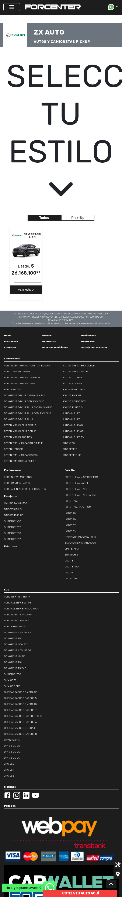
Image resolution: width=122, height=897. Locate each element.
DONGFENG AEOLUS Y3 (17, 632)
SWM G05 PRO (12, 686)
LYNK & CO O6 (12, 745)
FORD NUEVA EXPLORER (18, 614)
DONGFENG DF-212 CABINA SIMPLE (24, 395)
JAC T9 (69, 572)
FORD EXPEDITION (14, 626)
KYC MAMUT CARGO (74, 389)
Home (7, 335)
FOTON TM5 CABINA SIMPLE (20, 461)
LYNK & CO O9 (12, 757)
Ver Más (26, 289)
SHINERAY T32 (12, 527)
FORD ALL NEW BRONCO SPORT (22, 608)
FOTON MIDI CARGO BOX (18, 437)
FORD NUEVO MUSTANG (18, 477)
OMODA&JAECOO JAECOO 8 (20, 733)
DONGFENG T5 (12, 638)
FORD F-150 (72, 500)
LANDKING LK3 (71, 413)
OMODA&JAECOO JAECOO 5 (20, 698)
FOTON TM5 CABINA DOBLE (79, 365)
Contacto (10, 347)
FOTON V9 (70, 530)
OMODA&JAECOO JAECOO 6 (20, 721)
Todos (44, 218)
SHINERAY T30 (12, 674)
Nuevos (47, 335)
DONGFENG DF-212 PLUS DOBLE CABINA (27, 413)
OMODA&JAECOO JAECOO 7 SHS (23, 716)
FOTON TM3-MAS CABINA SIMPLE (23, 443)
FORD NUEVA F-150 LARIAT (80, 494)
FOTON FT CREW (72, 383)
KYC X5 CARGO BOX (74, 401)
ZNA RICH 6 (71, 554)
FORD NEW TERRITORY (17, 596)
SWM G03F (10, 680)
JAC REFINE (70, 449)
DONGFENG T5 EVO (15, 668)
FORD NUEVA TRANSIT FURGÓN (22, 377)
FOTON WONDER (13, 449)
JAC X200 (69, 443)
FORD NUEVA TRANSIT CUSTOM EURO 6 (27, 365)
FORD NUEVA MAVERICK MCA (81, 477)
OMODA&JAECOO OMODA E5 (20, 727)
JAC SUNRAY (72, 578)
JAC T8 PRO (72, 566)
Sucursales (87, 341)
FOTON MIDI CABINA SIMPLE (20, 425)
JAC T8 (69, 560)
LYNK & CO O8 (12, 751)
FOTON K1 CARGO (73, 377)
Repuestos (49, 341)
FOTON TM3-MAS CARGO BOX (21, 455)
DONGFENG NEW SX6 (16, 644)
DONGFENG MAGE (14, 656)
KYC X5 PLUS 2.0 (73, 407)
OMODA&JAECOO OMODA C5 (20, 692)
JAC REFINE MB (72, 455)
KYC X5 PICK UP (72, 395)
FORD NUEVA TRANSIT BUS (19, 383)
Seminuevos (88, 335)
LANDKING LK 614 (73, 425)
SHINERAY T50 (12, 533)
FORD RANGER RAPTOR (17, 483)
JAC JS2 (9, 763)
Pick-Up (77, 218)
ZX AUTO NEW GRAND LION (80, 542)
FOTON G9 (70, 518)
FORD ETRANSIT (13, 389)
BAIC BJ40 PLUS (14, 515)
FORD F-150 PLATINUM (78, 506)
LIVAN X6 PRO (12, 739)
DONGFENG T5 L (13, 662)
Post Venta (11, 341)
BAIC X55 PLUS (13, 509)
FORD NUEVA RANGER (77, 483)
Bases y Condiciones (55, 347)
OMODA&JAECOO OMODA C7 (20, 704)
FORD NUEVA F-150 (76, 489)
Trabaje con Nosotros (93, 347)
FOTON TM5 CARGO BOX (77, 371)
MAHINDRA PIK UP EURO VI (80, 536)
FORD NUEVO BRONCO (17, 620)
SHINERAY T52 (12, 539)
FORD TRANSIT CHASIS (17, 371)
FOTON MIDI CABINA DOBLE (20, 431)
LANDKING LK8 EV (73, 437)
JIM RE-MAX (72, 548)
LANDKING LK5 (71, 419)
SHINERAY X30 (12, 521)
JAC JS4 (9, 769)
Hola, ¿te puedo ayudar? (23, 888)
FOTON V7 (70, 524)
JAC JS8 (9, 775)
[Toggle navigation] (11, 7)
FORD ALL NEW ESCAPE (17, 602)
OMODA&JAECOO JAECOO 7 (20, 710)
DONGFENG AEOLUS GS (17, 650)
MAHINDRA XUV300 (15, 503)
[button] (113, 7)
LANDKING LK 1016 (73, 431)
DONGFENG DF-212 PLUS (18, 419)
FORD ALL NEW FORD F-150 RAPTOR (25, 489)
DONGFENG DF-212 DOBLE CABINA (24, 401)
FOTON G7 (70, 512)
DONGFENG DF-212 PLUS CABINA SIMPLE (28, 407)
